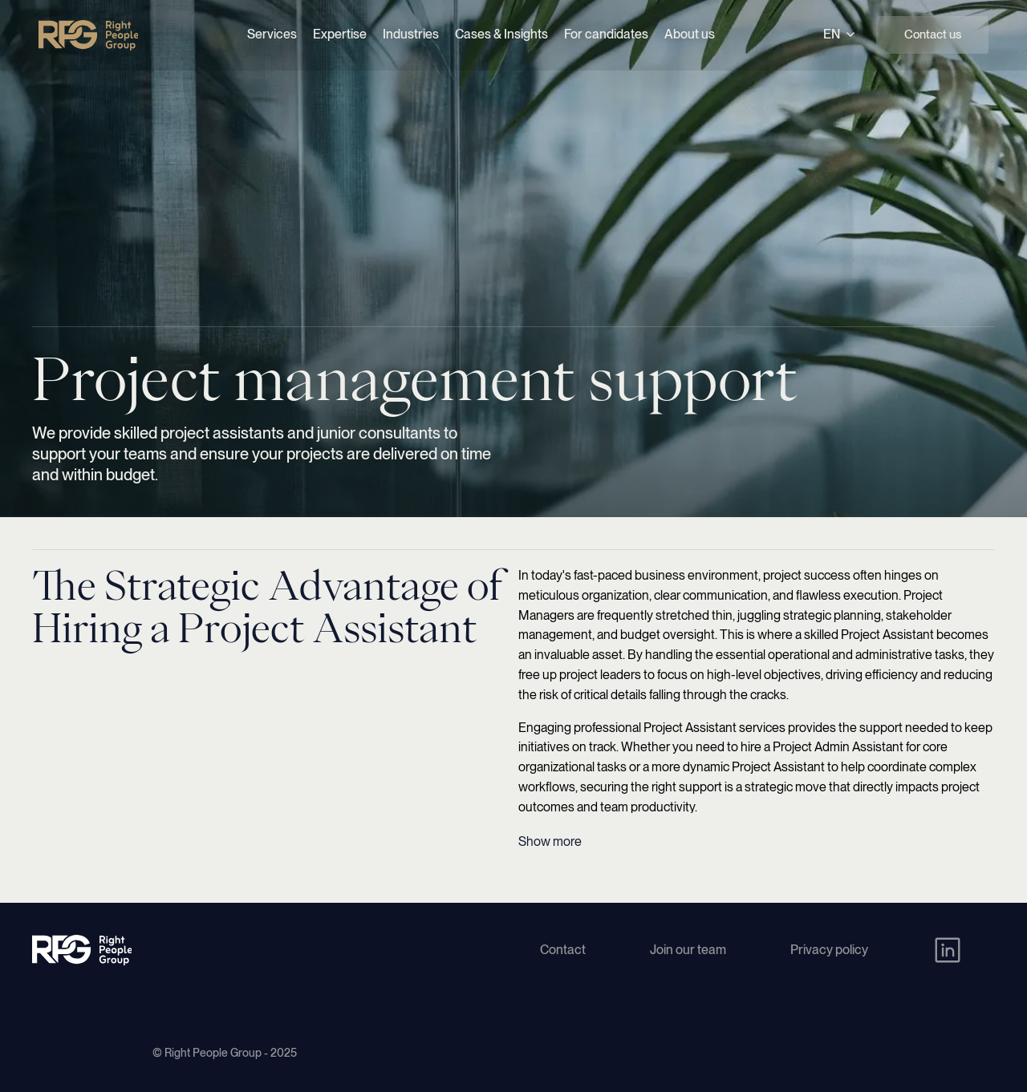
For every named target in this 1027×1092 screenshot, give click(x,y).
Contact (563, 949)
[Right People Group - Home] (88, 35)
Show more (550, 841)
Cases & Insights (501, 34)
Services (272, 34)
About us (689, 34)
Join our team (688, 949)
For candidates (606, 34)
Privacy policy (829, 949)
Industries (411, 34)
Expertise (340, 34)
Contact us (932, 34)
